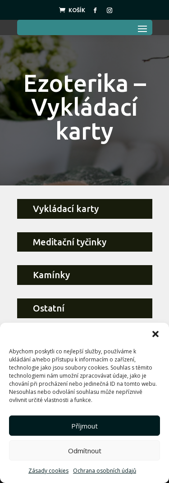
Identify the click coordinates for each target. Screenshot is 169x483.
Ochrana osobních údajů (104, 470)
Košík (77, 10)
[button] (155, 334)
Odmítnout (84, 450)
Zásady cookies (48, 470)
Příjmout (84, 425)
